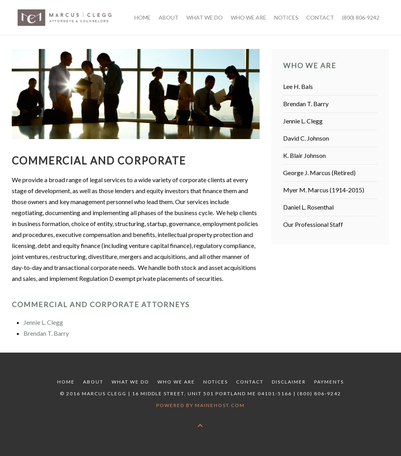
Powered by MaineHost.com (200, 405)
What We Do (130, 382)
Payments (329, 382)
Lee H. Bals (298, 86)
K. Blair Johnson (304, 155)
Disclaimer (289, 382)
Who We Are (176, 382)
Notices (215, 382)
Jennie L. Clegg (43, 322)
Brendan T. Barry (46, 333)
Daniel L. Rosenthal (308, 207)
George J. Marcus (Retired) (319, 172)
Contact (250, 382)
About (93, 382)
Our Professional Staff (313, 224)
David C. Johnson (306, 138)
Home (66, 382)
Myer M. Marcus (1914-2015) (323, 190)
